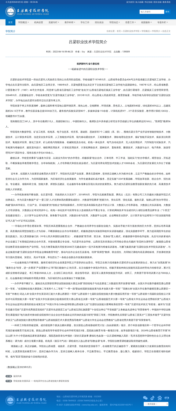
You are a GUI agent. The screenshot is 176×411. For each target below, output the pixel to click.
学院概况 (145, 31)
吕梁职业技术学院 (131, 31)
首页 (10, 22)
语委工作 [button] (129, 22)
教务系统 (166, 2)
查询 (167, 12)
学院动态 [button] (113, 22)
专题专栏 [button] (161, 22)
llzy (83, 51)
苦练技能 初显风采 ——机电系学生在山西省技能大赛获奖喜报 (41, 381)
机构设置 (38, 22)
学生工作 (85, 22)
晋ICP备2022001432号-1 (121, 405)
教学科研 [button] (69, 22)
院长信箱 (157, 2)
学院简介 (156, 31)
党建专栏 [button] (53, 22)
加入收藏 (139, 2)
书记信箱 (148, 2)
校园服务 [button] (145, 22)
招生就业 (99, 22)
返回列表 (17, 376)
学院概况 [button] (22, 22)
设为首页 (130, 2)
